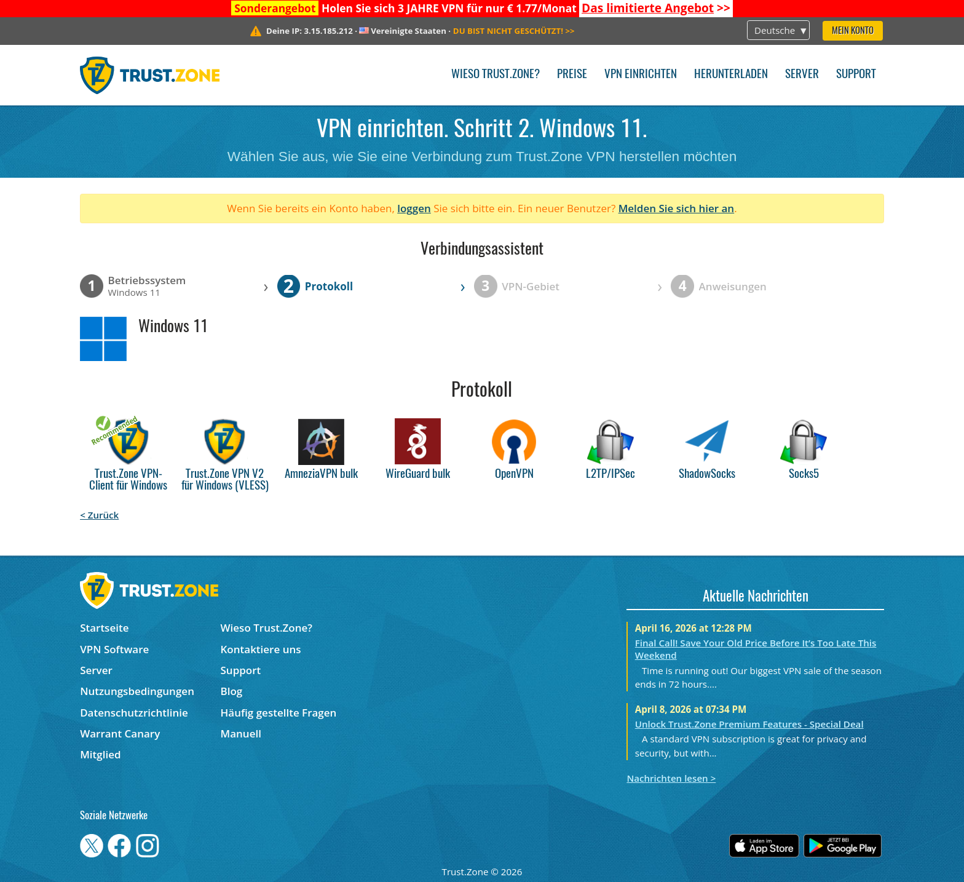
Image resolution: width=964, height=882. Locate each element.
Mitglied (100, 754)
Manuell (241, 733)
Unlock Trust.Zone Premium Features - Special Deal (749, 724)
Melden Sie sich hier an (676, 208)
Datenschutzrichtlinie (134, 712)
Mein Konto (853, 31)
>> (656, 8)
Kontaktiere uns (261, 649)
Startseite (104, 628)
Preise (572, 75)
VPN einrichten (640, 75)
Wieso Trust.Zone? (495, 75)
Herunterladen (731, 75)
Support (856, 75)
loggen (414, 208)
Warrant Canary (120, 733)
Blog (232, 691)
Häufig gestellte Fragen (279, 712)
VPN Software (114, 649)
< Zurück (99, 515)
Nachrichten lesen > (671, 778)
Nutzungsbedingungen (137, 691)
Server (802, 75)
